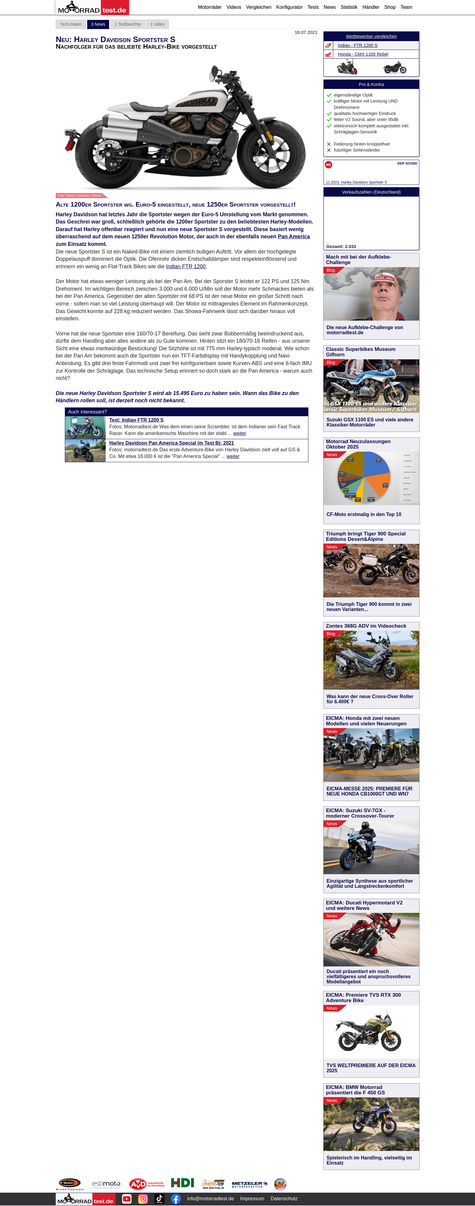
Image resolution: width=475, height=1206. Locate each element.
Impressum (252, 1198)
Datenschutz (284, 1198)
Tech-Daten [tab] (71, 24)
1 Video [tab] (157, 24)
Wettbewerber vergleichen (371, 36)
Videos (234, 7)
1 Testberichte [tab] (128, 24)
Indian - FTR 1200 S (358, 45)
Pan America (294, 237)
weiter (239, 433)
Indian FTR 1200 (186, 266)
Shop (390, 7)
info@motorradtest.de (210, 1198)
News (330, 7)
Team (406, 7)
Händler (370, 7)
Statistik (348, 7)
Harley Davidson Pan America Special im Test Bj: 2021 (171, 443)
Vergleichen (258, 7)
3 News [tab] (98, 24)
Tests (313, 7)
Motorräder (209, 7)
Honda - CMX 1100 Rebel (363, 54)
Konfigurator (289, 7)
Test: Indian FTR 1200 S (136, 420)
